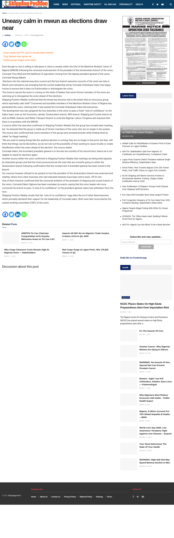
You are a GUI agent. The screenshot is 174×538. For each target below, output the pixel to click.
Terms (109, 496)
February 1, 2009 (21, 35)
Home (56, 4)
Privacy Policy (70, 496)
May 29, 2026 (26, 243)
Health (139, 4)
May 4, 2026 (144, 404)
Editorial (76, 4)
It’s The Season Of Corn (151, 330)
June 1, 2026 (125, 312)
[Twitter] (11, 44)
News (65, 4)
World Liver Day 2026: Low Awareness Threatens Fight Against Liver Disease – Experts (155, 430)
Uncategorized (37, 35)
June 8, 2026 (127, 136)
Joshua (8, 35)
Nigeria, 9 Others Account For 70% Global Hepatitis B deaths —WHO (154, 414)
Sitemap (99, 496)
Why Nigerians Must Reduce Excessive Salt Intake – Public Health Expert (154, 397)
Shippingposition (14, 495)
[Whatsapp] (24, 44)
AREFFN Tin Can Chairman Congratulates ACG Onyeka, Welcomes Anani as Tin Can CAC (38, 236)
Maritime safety (92, 4)
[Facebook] (5, 44)
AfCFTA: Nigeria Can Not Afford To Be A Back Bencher (146, 224)
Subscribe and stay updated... (146, 237)
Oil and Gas (110, 4)
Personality (125, 4)
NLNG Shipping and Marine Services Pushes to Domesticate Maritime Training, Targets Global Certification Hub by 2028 (143, 178)
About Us (44, 496)
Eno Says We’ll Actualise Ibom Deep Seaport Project (145, 195)
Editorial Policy (86, 496)
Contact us (55, 496)
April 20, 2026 (145, 466)
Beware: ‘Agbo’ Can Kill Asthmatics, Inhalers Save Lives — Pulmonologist (155, 381)
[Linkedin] (18, 44)
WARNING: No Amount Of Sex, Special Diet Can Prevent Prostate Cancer (154, 365)
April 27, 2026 (145, 437)
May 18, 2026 (145, 353)
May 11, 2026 (67, 240)
